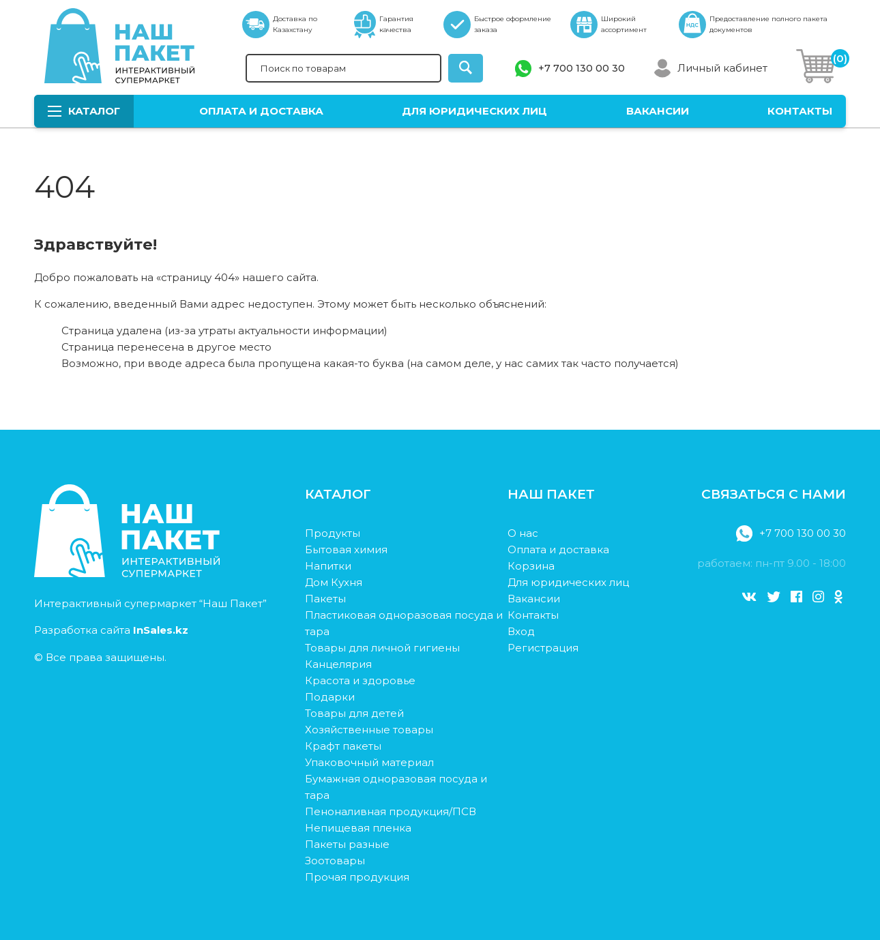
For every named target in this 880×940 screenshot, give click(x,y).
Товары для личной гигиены (382, 647)
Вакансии (657, 110)
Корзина (531, 565)
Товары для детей (354, 713)
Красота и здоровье (360, 680)
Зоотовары (335, 860)
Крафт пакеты (343, 745)
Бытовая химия (346, 549)
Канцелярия (338, 664)
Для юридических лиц (474, 110)
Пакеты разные (347, 844)
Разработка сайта (111, 629)
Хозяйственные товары (369, 729)
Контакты (799, 110)
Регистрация (543, 647)
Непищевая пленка (358, 827)
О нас (523, 533)
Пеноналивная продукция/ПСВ (390, 811)
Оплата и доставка (261, 110)
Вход (521, 631)
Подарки (330, 696)
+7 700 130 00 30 (581, 68)
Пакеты (325, 598)
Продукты (332, 533)
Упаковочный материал (369, 762)
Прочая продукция (357, 876)
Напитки (328, 565)
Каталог (84, 110)
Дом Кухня (333, 582)
